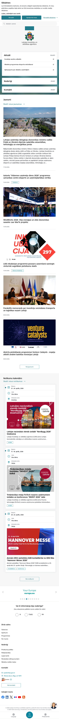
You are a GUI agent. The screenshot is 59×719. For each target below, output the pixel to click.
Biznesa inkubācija (17, 270)
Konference (21, 569)
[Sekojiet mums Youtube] (19, 697)
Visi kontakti (11, 685)
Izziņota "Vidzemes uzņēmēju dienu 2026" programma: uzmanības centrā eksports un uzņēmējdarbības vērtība (27, 176)
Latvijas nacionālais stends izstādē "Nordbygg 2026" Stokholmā (29, 432)
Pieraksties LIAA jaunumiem (10, 659)
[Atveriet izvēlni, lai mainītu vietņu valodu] (13, 715)
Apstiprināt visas (31, 17)
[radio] (18, 614)
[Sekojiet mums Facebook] (2, 697)
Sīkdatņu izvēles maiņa (8, 662)
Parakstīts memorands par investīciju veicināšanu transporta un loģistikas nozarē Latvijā (29, 309)
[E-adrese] (5, 679)
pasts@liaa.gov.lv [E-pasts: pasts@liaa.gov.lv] (9, 673)
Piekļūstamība (5, 653)
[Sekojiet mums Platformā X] (11, 697)
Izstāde (10, 442)
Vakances (4, 630)
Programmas (5, 636)
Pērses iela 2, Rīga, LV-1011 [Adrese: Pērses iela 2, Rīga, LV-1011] (13, 676)
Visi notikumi (29, 579)
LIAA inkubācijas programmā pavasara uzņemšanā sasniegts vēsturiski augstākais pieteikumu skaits (28, 265)
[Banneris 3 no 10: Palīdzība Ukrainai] (29, 592)
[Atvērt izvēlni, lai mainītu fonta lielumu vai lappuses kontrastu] (45, 715)
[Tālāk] (56, 592)
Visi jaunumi (29, 367)
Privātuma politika (7, 650)
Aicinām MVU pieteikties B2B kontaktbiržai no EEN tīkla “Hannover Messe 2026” (30, 559)
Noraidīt (11, 17)
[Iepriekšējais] (3, 592)
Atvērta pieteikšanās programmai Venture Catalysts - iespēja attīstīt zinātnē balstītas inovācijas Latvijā (29, 353)
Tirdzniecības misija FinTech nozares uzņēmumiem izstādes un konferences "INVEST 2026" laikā (28, 496)
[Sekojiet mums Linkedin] (7, 697)
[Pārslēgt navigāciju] (29, 715)
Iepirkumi (4, 633)
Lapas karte (5, 656)
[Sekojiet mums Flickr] (15, 697)
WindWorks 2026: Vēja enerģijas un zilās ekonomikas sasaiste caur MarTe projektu (26, 221)
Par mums (4, 639)
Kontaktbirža (11, 569)
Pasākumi (15, 182)
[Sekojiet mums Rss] (23, 697)
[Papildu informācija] (11, 679)
